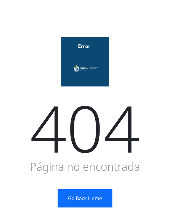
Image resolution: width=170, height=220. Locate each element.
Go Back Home (85, 198)
